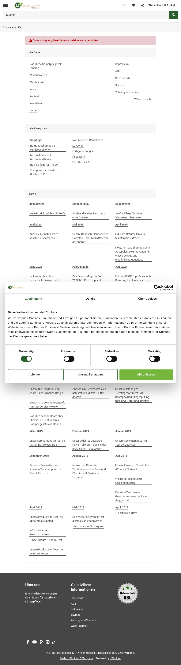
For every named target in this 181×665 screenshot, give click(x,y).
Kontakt (34, 96)
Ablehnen (34, 374)
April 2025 (121, 224)
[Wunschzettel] (133, 5)
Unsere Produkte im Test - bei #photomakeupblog (46, 518)
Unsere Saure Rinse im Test (46, 539)
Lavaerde (77, 145)
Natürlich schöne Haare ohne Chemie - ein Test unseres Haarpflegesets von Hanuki (46, 420)
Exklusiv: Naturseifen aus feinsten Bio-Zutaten (130, 236)
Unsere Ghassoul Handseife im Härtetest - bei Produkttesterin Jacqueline (90, 238)
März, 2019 (36, 431)
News (32, 89)
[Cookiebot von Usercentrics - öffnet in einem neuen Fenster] (156, 287)
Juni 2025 (35, 224)
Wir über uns (36, 82)
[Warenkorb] (158, 5)
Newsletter (35, 103)
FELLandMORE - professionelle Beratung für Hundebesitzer (133, 278)
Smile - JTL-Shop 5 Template (76, 658)
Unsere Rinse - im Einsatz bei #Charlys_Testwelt (132, 467)
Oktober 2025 (80, 203)
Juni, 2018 (35, 507)
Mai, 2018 (78, 507)
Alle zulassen (146, 374)
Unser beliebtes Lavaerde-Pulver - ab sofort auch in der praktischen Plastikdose (89, 444)
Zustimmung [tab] (33, 298)
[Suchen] (86, 15)
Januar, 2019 (123, 431)
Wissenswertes (38, 75)
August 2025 (122, 203)
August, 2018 (80, 455)
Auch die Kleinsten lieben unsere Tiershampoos (43, 236)
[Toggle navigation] (5, 5)
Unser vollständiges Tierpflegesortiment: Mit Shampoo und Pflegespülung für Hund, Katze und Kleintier (132, 395)
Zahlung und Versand (128, 92)
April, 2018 (121, 507)
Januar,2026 (36, 203)
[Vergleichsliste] (124, 5)
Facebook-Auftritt (126, 512)
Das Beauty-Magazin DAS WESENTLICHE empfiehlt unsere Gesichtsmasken (87, 280)
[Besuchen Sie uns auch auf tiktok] (53, 642)
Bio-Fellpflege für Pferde (43, 164)
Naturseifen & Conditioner (87, 140)
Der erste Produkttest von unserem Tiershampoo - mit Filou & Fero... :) (45, 469)
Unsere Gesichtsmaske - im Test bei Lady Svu (131, 442)
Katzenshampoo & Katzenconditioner (40, 157)
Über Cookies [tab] (147, 298)
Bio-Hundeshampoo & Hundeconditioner (42, 147)
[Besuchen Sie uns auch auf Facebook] (27, 642)
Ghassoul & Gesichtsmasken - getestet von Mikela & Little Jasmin (89, 393)
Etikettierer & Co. (82, 162)
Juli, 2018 (121, 455)
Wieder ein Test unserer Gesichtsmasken (128, 480)
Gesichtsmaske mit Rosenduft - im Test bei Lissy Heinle (47, 404)
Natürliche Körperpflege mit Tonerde (45, 66)
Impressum (122, 64)
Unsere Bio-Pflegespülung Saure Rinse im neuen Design (46, 391)
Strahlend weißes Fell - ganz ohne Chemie (88, 215)
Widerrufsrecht (143, 99)
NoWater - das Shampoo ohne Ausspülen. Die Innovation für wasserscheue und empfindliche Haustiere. (132, 253)
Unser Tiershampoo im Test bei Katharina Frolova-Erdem (47, 442)
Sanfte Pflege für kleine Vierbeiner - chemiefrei (128, 215)
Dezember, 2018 (39, 455)
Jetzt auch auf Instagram (89, 526)
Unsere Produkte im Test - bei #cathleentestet (46, 551)
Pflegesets (78, 156)
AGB (118, 71)
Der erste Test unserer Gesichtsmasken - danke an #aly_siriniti (131, 496)
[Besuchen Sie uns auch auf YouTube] (34, 642)
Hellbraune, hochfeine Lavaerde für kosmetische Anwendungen (44, 280)
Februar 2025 (80, 266)
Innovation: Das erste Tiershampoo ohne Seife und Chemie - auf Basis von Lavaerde (89, 471)
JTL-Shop (115, 658)
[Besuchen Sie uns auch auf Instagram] (47, 642)
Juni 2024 (121, 266)
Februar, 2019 (80, 431)
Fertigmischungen (83, 151)
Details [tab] (90, 298)
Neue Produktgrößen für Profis (47, 213)
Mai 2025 (78, 224)
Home (32, 110)
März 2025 (35, 266)
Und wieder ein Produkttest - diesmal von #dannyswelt (88, 518)
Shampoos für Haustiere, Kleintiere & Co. (44, 172)
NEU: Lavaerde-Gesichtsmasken (39, 532)
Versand (129, 652)
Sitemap (120, 85)
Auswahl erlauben (90, 374)
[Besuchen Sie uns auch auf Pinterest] (41, 642)
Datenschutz (122, 78)
